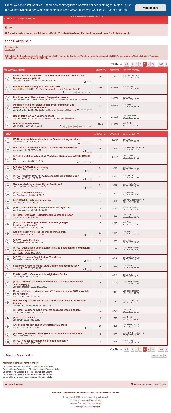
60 (79, 92)
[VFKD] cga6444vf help (26, 240)
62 (86, 92)
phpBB (76, 397)
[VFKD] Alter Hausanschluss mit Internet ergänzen (41, 207)
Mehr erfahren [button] (117, 9)
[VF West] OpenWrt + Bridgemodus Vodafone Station (43, 215)
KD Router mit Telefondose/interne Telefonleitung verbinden (47, 139)
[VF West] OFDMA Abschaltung (30, 167)
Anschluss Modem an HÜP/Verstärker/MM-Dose (40, 324)
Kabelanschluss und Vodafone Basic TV (62, 89)
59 (75, 92)
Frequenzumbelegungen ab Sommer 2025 (36, 86)
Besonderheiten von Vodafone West (33, 116)
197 (90, 127)
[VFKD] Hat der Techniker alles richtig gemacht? (40, 340)
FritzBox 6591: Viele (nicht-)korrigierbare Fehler (40, 274)
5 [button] (153, 64)
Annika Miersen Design (92, 400)
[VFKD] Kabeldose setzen (27, 192)
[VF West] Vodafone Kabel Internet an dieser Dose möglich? (47, 310)
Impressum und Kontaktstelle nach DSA (81, 392)
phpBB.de (97, 403)
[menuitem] (8, 28)
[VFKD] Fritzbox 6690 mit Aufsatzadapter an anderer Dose (46, 175)
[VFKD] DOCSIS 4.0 (24, 317)
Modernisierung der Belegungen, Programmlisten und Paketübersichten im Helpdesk (43, 106)
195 (80, 127)
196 (85, 127)
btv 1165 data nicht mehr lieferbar (32, 200)
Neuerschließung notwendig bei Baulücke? (37, 184)
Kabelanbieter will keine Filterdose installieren (39, 231)
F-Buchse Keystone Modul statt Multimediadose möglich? (46, 265)
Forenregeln (10, 49)
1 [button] (136, 64)
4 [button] (149, 64)
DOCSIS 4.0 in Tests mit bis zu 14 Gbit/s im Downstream (45, 147)
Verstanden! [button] (150, 7)
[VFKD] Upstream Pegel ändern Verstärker (37, 257)
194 (75, 127)
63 (90, 92)
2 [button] (140, 64)
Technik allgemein (17, 41)
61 (83, 92)
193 (70, 127)
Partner (116, 392)
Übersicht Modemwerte (26, 123)
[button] (126, 64)
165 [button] (161, 64)
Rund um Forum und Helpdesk (73, 100)
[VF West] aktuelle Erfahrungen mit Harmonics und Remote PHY (49, 333)
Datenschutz (105, 392)
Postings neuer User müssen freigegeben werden (41, 97)
